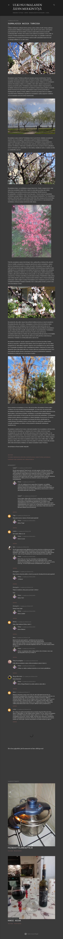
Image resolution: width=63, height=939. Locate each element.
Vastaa (15, 512)
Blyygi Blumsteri (17, 676)
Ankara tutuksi (18, 13)
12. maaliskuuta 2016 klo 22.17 (30, 496)
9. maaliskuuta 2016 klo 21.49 (24, 621)
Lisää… (47, 13)
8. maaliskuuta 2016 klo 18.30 (25, 468)
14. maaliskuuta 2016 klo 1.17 (23, 692)
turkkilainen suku (21, 459)
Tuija (14, 515)
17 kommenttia (17, 923)
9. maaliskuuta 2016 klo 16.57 (26, 606)
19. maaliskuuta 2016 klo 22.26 (24, 709)
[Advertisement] (31, 765)
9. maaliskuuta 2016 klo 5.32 (22, 547)
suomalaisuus (47, 457)
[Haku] (54, 4)
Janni (14, 692)
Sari (14, 547)
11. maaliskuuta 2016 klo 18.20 (28, 681)
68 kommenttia (17, 850)
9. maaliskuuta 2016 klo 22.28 (23, 637)
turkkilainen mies (12, 459)
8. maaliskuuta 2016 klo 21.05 (23, 515)
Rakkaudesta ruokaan (37, 13)
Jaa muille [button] (10, 454)
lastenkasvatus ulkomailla (19, 457)
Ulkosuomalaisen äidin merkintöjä (27, 7)
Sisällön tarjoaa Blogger (31, 934)
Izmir (26, 13)
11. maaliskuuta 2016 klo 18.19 (28, 648)
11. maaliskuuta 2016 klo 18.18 (28, 556)
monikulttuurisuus (30, 457)
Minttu (15, 622)
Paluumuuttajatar (18, 660)
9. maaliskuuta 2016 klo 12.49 (26, 587)
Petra (19, 482)
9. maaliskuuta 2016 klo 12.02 (26, 571)
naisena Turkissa (39, 457)
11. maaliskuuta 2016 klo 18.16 (28, 520)
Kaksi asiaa (14, 921)
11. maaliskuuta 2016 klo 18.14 (28, 482)
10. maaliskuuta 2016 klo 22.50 (30, 676)
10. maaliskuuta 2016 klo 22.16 (31, 660)
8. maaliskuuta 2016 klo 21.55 (24, 531)
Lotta (14, 709)
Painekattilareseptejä (20, 848)
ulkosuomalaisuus (29, 459)
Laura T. (15, 468)
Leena (14, 531)
